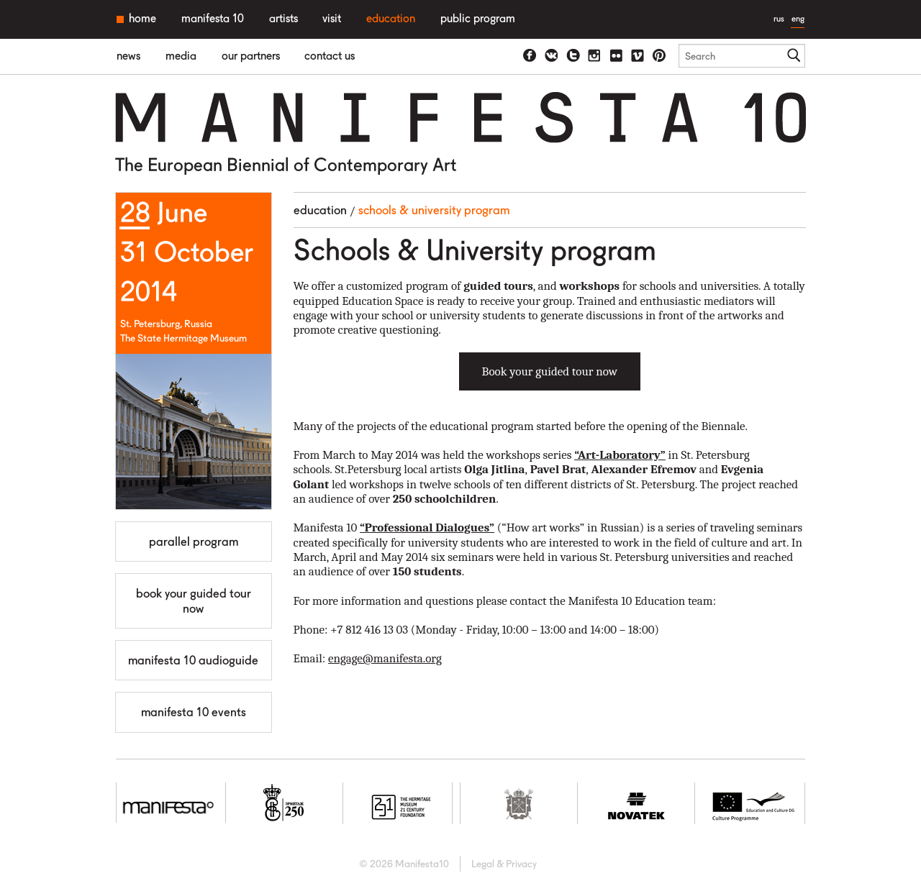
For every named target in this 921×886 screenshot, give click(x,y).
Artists (283, 18)
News (128, 56)
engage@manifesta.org (385, 658)
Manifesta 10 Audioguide (193, 660)
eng (797, 18)
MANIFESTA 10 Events (193, 712)
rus (778, 18)
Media (180, 56)
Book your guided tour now (193, 600)
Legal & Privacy (504, 863)
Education (390, 18)
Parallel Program (193, 541)
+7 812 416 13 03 (369, 629)
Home (142, 18)
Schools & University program (433, 210)
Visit (331, 18)
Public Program (477, 18)
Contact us (329, 56)
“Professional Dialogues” (427, 527)
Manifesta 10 (212, 18)
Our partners (251, 56)
